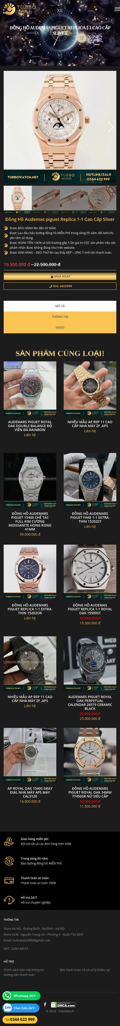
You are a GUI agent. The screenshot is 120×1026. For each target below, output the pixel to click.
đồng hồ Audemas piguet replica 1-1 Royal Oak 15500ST (90, 609)
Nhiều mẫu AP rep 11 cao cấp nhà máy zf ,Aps (90, 424)
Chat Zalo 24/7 (24, 1008)
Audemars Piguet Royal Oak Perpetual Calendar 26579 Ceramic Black (90, 702)
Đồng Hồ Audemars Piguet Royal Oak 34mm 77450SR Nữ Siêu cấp (89, 792)
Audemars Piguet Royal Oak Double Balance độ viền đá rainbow (30, 426)
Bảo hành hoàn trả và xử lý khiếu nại (85, 970)
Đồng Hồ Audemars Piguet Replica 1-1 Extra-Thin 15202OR (30, 609)
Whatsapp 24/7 (25, 995)
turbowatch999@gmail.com (31, 940)
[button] (110, 127)
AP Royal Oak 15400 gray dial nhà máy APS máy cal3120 (30, 792)
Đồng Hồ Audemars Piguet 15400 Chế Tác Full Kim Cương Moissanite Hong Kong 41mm (30, 521)
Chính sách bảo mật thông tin (24, 970)
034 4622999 (60, 286)
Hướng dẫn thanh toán (19, 975)
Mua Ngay (61, 276)
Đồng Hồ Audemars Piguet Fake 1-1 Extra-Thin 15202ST (90, 517)
